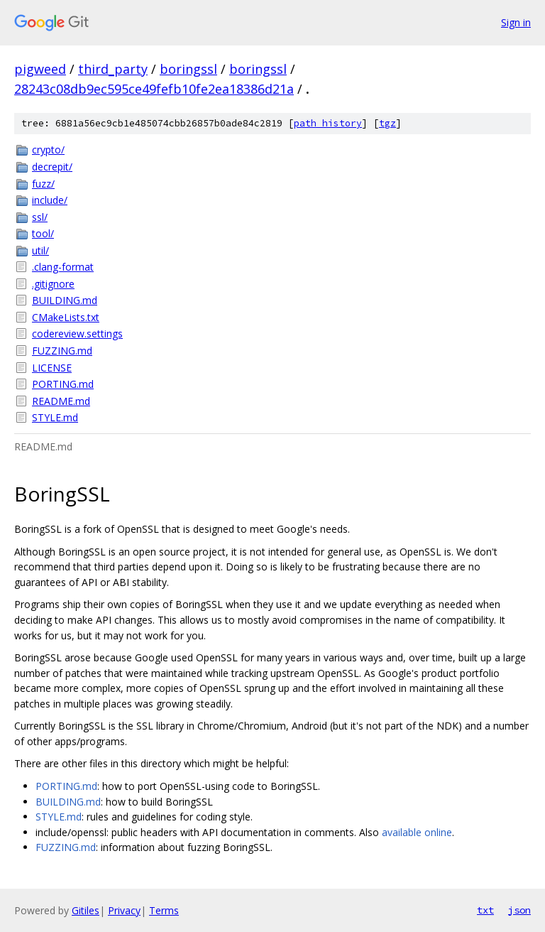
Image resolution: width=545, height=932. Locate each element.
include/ (49, 200)
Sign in (516, 22)
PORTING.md (63, 384)
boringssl (188, 68)
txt (485, 910)
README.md (61, 401)
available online (417, 832)
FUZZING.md (62, 350)
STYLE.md (55, 417)
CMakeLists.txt (65, 317)
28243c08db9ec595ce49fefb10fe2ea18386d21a (154, 88)
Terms (164, 910)
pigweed (40, 68)
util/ (40, 250)
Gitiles (85, 910)
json (519, 910)
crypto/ (48, 149)
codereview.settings (77, 333)
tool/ (43, 233)
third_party (113, 68)
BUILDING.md (64, 300)
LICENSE (52, 367)
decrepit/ (52, 166)
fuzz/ (43, 183)
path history (328, 123)
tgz (387, 123)
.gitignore (53, 284)
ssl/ (40, 217)
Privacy (124, 910)
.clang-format (63, 266)
